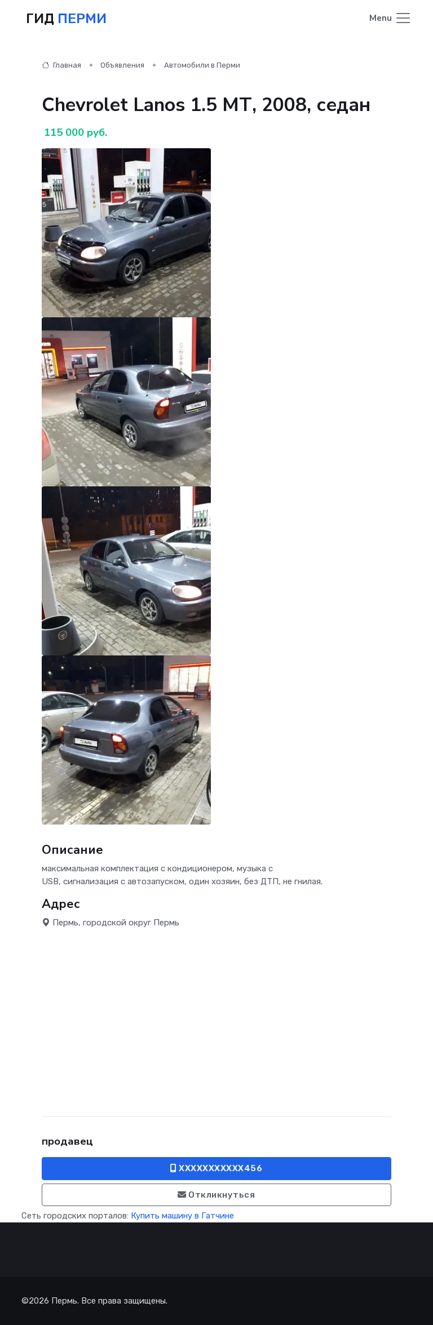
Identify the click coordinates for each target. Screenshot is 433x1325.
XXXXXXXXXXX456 (216, 1168)
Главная (61, 65)
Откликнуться (216, 1195)
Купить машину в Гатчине (182, 1216)
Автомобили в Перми (202, 65)
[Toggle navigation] (390, 18)
